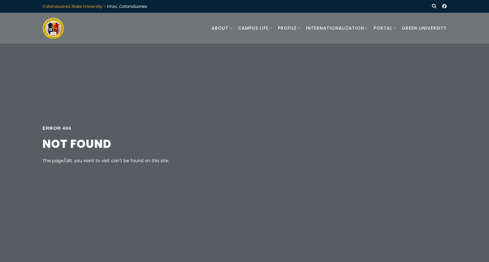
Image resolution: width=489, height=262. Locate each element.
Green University (424, 28)
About (220, 28)
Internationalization (335, 28)
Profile (287, 28)
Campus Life (253, 28)
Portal (383, 28)
